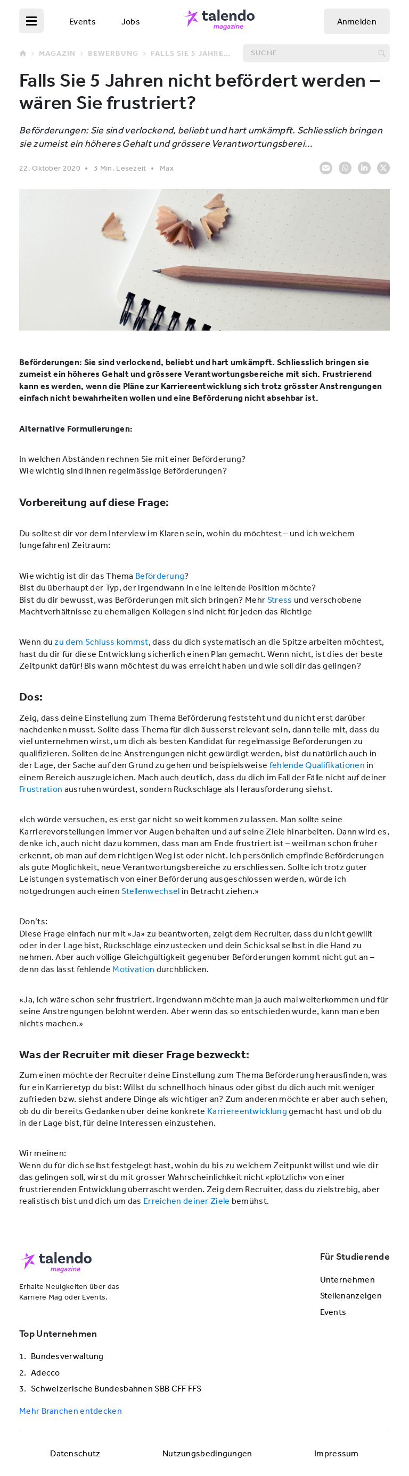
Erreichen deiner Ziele (186, 1200)
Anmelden (357, 21)
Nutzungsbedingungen (207, 1453)
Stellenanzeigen (351, 1295)
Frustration (40, 788)
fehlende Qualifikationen (317, 765)
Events (82, 21)
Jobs (130, 21)
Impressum (336, 1453)
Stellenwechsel (150, 890)
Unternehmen (347, 1279)
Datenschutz (75, 1453)
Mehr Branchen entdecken (70, 1410)
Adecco (45, 1372)
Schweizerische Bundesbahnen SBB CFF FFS (116, 1388)
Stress (279, 599)
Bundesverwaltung (67, 1356)
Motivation (133, 969)
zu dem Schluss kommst (101, 641)
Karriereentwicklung (247, 1111)
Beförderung (159, 575)
